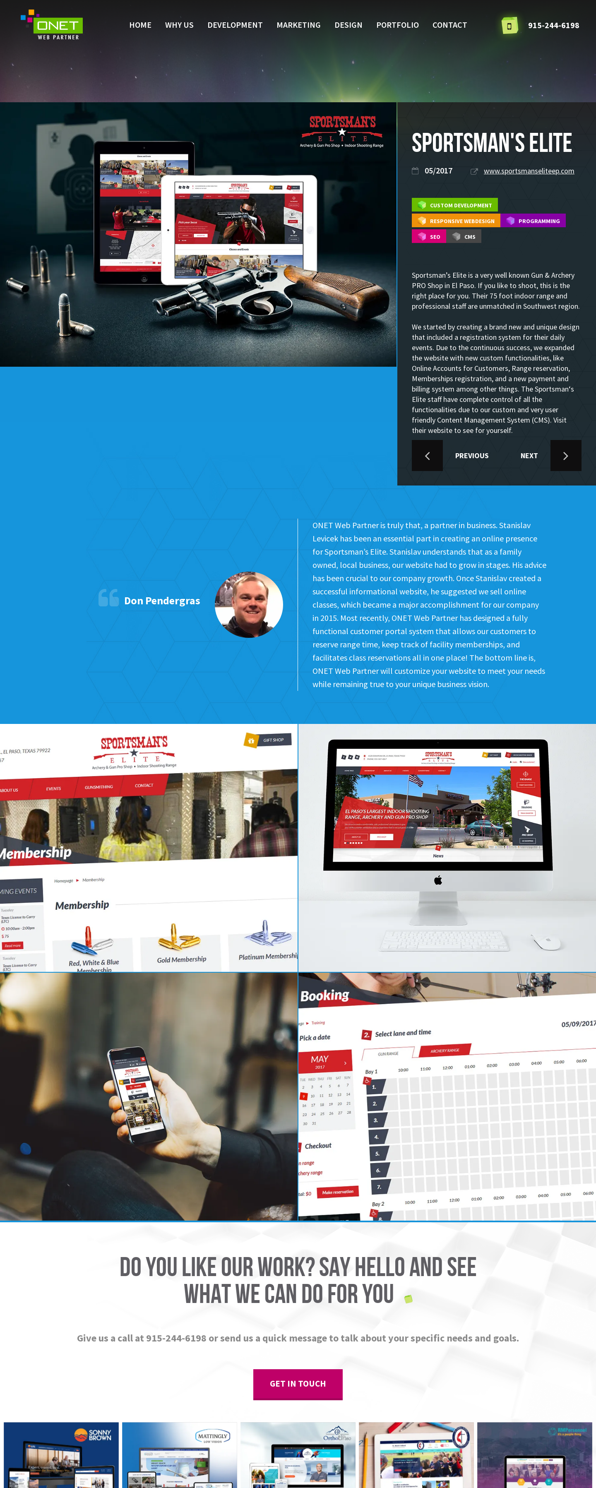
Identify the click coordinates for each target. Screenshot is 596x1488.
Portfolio (397, 24)
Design (348, 24)
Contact (450, 24)
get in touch (298, 1383)
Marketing (298, 24)
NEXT (551, 455)
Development (235, 24)
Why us (179, 24)
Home (140, 24)
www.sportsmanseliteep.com (529, 170)
